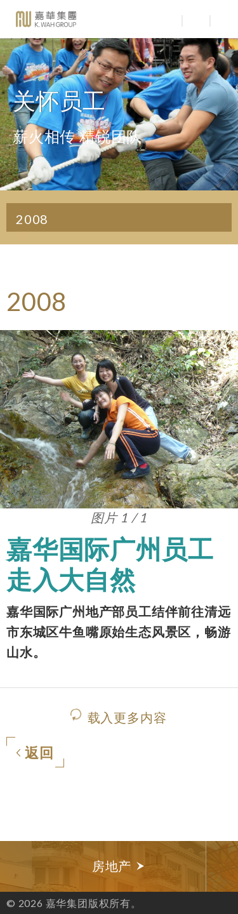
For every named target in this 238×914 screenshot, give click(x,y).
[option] (119, 866)
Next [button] (222, 866)
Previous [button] (16, 866)
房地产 (118, 866)
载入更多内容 (127, 717)
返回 (35, 753)
